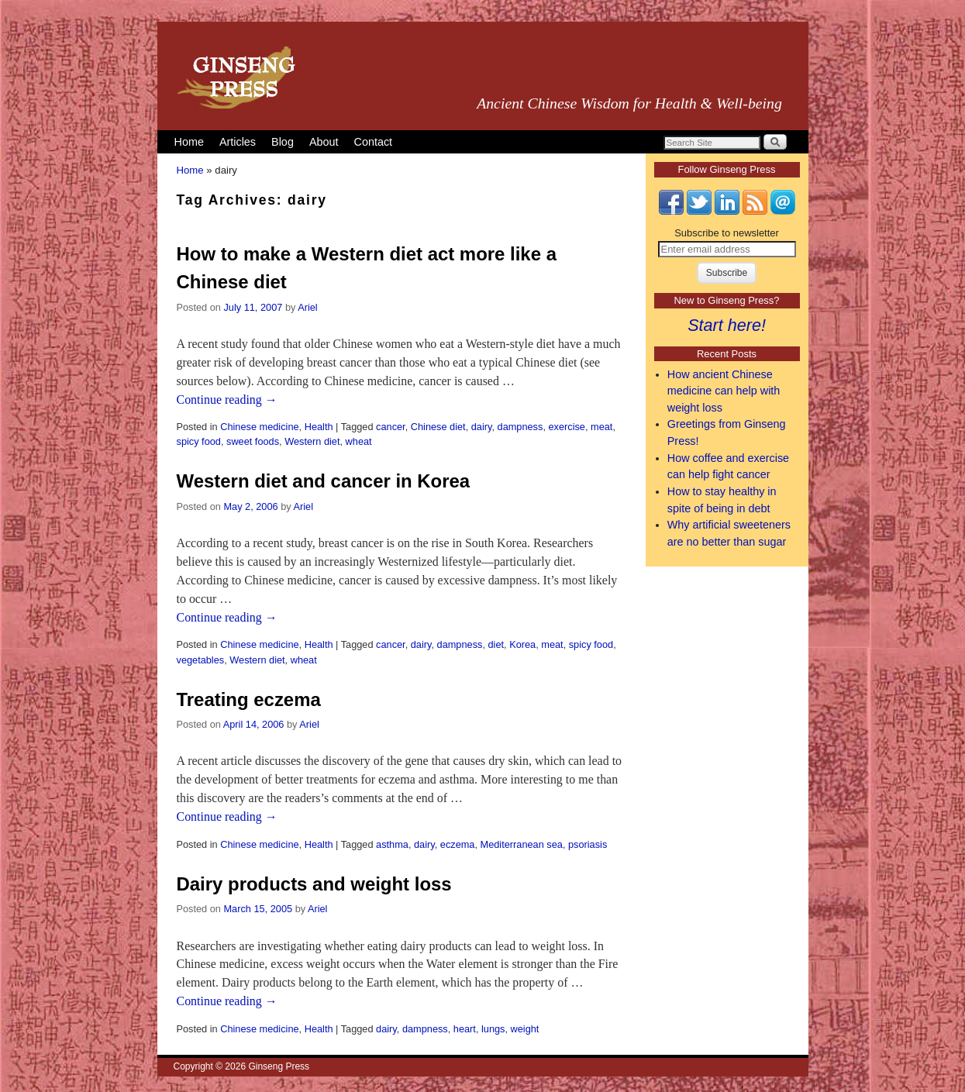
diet (496, 644)
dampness (520, 426)
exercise (566, 426)
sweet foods (252, 441)
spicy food (199, 441)
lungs (493, 1029)
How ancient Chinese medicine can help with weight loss (724, 391)
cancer (390, 426)
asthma (392, 844)
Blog (282, 142)
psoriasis (587, 844)
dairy (481, 426)
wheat (359, 441)
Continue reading (227, 399)
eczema (457, 844)
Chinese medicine (259, 426)
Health (319, 426)
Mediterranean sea (522, 844)
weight (525, 1029)
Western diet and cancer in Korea (323, 480)
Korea (522, 644)
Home (189, 142)
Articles (237, 142)
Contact (373, 142)
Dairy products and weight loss (314, 883)
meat (601, 426)
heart (464, 1029)
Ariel (308, 307)
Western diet (311, 441)
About (324, 142)
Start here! (727, 325)
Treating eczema (249, 699)
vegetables (201, 660)
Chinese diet (438, 426)
